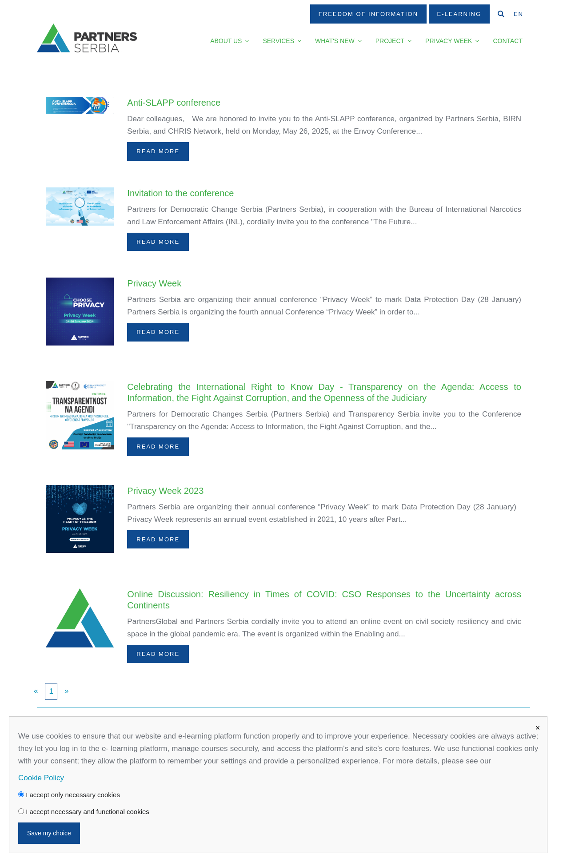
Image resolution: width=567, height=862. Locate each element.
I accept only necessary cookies (69, 794)
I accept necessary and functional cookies (83, 811)
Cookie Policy (41, 778)
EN (518, 14)
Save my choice (49, 833)
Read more (158, 151)
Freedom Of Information (368, 14)
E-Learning (459, 14)
